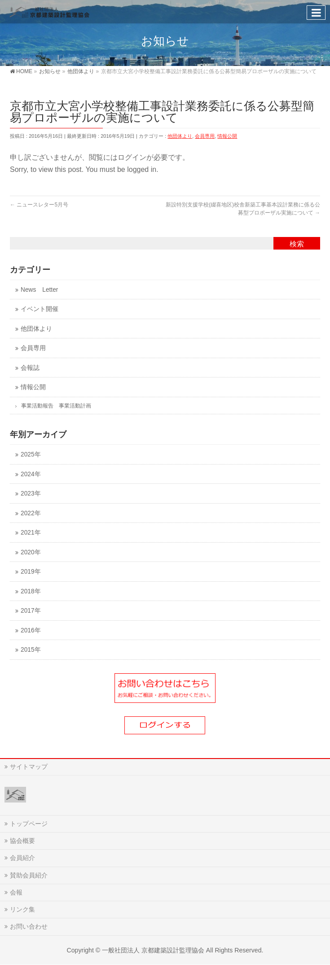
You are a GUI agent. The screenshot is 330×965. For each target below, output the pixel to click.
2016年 (30, 630)
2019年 (30, 571)
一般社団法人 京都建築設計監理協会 (153, 950)
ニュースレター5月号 (39, 205)
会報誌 (30, 367)
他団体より (179, 136)
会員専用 (205, 136)
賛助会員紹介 (29, 875)
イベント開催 (39, 309)
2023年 (30, 493)
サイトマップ (29, 766)
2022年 (30, 513)
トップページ (29, 823)
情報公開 (227, 136)
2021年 (30, 532)
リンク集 (22, 909)
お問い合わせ (29, 926)
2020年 (30, 552)
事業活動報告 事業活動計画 (56, 406)
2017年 (30, 610)
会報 (16, 892)
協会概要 (22, 840)
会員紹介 (22, 857)
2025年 (30, 454)
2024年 (30, 474)
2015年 (30, 649)
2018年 (30, 591)
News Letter (39, 289)
